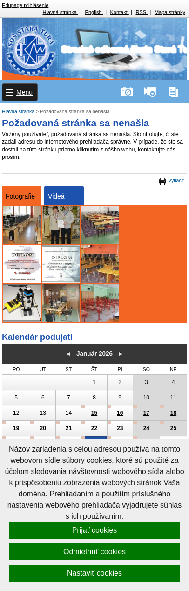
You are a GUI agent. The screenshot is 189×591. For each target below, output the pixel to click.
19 (16, 428)
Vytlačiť (176, 180)
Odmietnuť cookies (94, 552)
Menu (24, 92)
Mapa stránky (170, 12)
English (94, 12)
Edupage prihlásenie (25, 5)
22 (94, 428)
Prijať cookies (94, 530)
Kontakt (119, 12)
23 (120, 428)
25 (173, 428)
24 (146, 428)
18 (173, 413)
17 (146, 413)
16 (120, 413)
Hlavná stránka (60, 12)
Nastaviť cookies (94, 573)
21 (69, 428)
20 (43, 428)
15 (94, 413)
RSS (142, 12)
